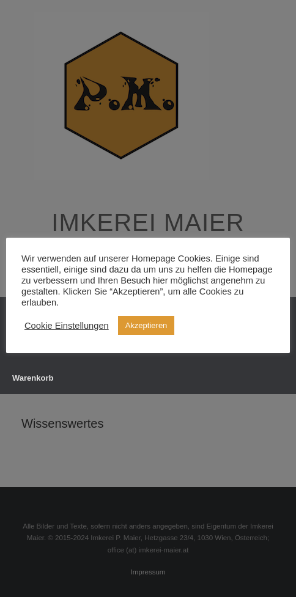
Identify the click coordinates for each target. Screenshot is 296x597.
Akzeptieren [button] (146, 325)
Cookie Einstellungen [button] (66, 326)
